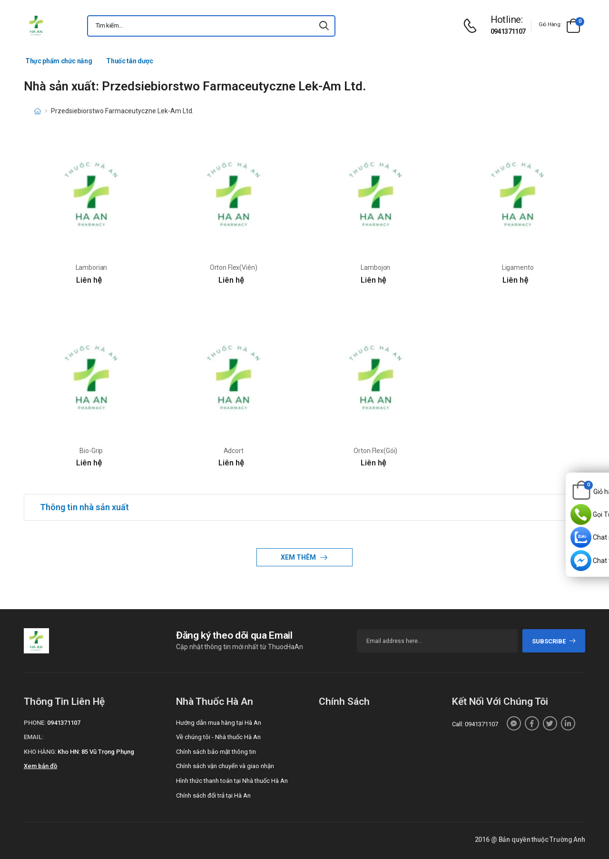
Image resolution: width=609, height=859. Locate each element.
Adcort (234, 450)
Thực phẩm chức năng (58, 61)
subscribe (554, 641)
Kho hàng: (40, 751)
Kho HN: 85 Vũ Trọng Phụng (96, 751)
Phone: (35, 722)
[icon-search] (324, 26)
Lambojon (375, 267)
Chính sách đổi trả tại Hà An (213, 795)
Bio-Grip (91, 450)
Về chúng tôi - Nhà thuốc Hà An (218, 737)
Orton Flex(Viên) (233, 267)
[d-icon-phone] (472, 26)
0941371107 (508, 31)
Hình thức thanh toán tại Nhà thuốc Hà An (232, 780)
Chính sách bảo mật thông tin (216, 751)
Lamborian (92, 267)
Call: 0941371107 (475, 724)
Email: (33, 737)
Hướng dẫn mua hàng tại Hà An (218, 722)
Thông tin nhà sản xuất (84, 507)
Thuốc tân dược (129, 61)
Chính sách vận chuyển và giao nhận (225, 766)
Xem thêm (299, 557)
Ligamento (518, 267)
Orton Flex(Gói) (375, 450)
